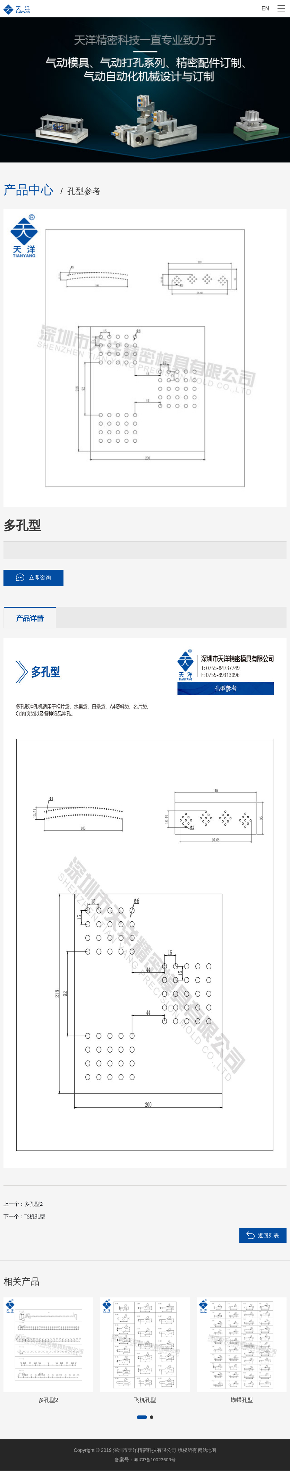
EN (265, 8)
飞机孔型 (34, 1217)
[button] (142, 1418)
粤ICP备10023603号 (155, 1460)
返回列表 (268, 1236)
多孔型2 (33, 1205)
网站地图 (207, 1451)
